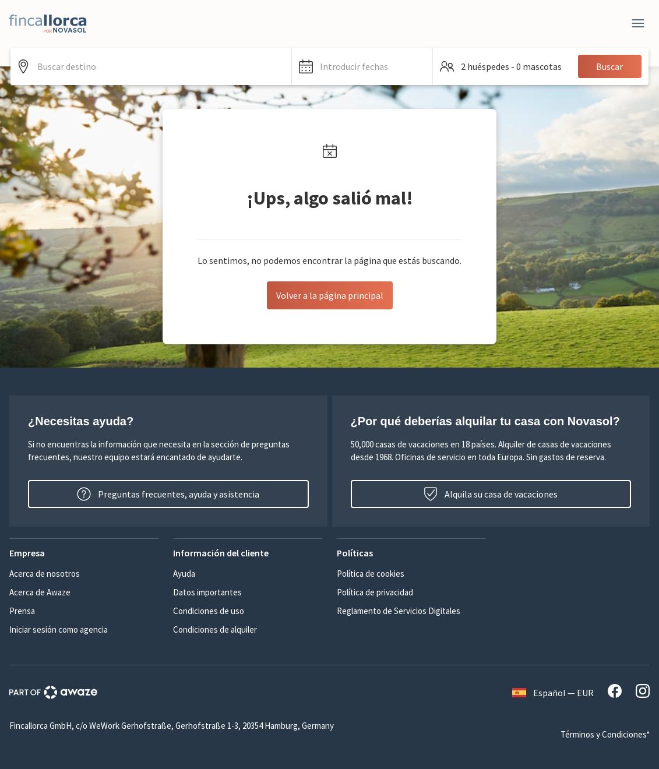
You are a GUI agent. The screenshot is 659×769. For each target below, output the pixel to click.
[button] (362, 66)
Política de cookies (370, 573)
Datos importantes (207, 592)
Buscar (609, 66)
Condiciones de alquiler (215, 629)
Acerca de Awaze (40, 592)
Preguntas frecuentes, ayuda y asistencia (168, 494)
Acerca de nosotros (44, 573)
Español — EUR (553, 693)
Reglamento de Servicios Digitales (398, 610)
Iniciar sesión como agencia (58, 629)
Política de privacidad (375, 592)
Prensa (22, 610)
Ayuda (184, 573)
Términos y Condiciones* (605, 734)
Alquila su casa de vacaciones (491, 494)
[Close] (638, 23)
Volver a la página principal (329, 295)
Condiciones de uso (208, 610)
